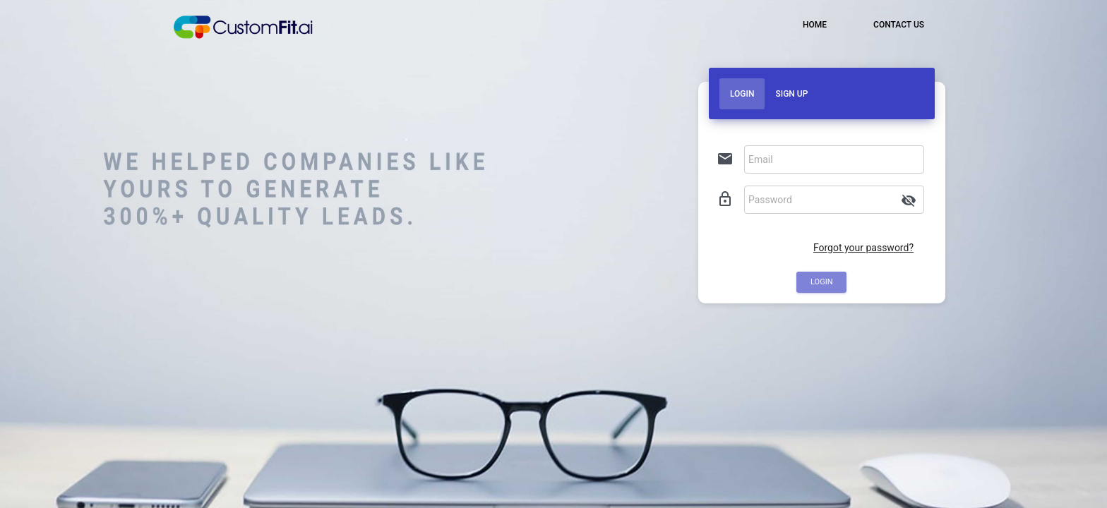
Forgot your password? (863, 247)
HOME (814, 25)
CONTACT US (897, 25)
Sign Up (791, 93)
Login (742, 93)
